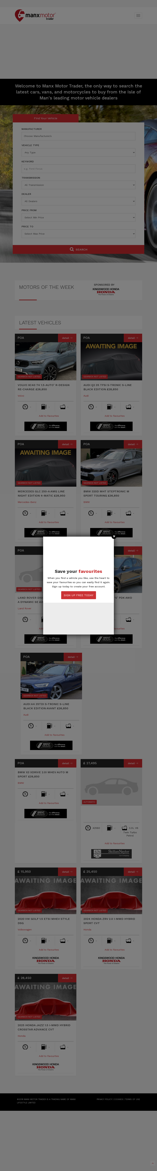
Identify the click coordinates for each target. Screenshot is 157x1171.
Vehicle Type (30, 145)
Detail (67, 338)
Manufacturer (32, 129)
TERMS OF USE (132, 1099)
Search (78, 249)
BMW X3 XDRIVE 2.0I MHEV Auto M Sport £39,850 (43, 774)
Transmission (31, 177)
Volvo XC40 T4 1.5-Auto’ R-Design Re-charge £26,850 (43, 387)
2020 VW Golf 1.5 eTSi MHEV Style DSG (44, 921)
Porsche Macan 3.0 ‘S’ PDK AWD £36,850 (107, 600)
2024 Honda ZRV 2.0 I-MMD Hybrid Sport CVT (109, 921)
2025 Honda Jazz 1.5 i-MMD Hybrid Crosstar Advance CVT (44, 1027)
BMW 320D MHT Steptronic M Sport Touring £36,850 (106, 493)
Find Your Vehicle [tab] (45, 118)
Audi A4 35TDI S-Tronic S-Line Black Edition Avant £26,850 (46, 706)
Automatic (89, 802)
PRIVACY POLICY (104, 1099)
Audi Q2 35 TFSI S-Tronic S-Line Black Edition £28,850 (107, 387)
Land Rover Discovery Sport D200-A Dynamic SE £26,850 (45, 600)
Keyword (28, 161)
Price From (29, 210)
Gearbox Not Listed (29, 376)
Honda (87, 929)
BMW (86, 502)
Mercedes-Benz (27, 502)
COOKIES (118, 1099)
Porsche (88, 608)
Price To (27, 226)
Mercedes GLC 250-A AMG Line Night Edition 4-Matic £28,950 (41, 493)
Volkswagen (25, 929)
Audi (86, 395)
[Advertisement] (78, 52)
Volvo (21, 395)
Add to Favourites (46, 416)
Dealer (26, 194)
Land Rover (24, 608)
